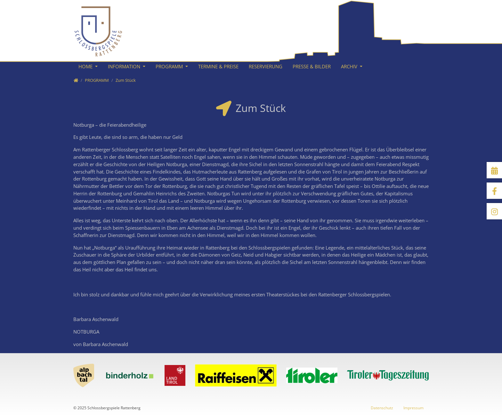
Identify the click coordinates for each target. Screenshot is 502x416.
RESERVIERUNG (265, 66)
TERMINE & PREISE (218, 66)
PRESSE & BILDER (312, 66)
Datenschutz (382, 408)
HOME (86, 66)
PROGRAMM (170, 66)
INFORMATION (125, 66)
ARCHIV (350, 66)
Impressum (413, 408)
